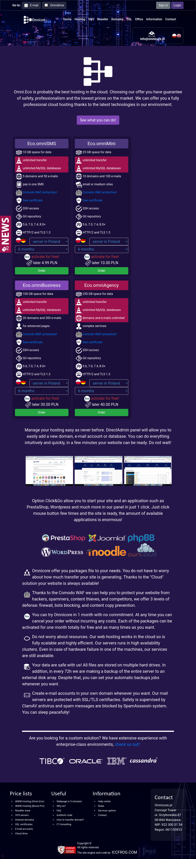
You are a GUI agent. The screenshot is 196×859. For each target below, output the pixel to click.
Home (67, 19)
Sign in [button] (163, 5)
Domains (117, 19)
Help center (104, 801)
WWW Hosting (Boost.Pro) (29, 805)
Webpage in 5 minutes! (69, 801)
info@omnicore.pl (152, 39)
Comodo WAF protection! (36, 192)
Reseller (102, 19)
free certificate (29, 200)
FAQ (59, 810)
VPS (91, 19)
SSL (129, 19)
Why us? (61, 805)
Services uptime (107, 810)
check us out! (127, 744)
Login (177, 5)
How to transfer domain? (70, 819)
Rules (101, 805)
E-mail (31, 5)
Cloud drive (21, 833)
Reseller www (22, 810)
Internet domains (24, 819)
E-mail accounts (24, 828)
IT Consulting (64, 824)
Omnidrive (54, 5)
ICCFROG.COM (124, 852)
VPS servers (22, 815)
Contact (170, 19)
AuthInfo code (64, 815)
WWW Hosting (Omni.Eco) (29, 801)
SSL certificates (23, 824)
